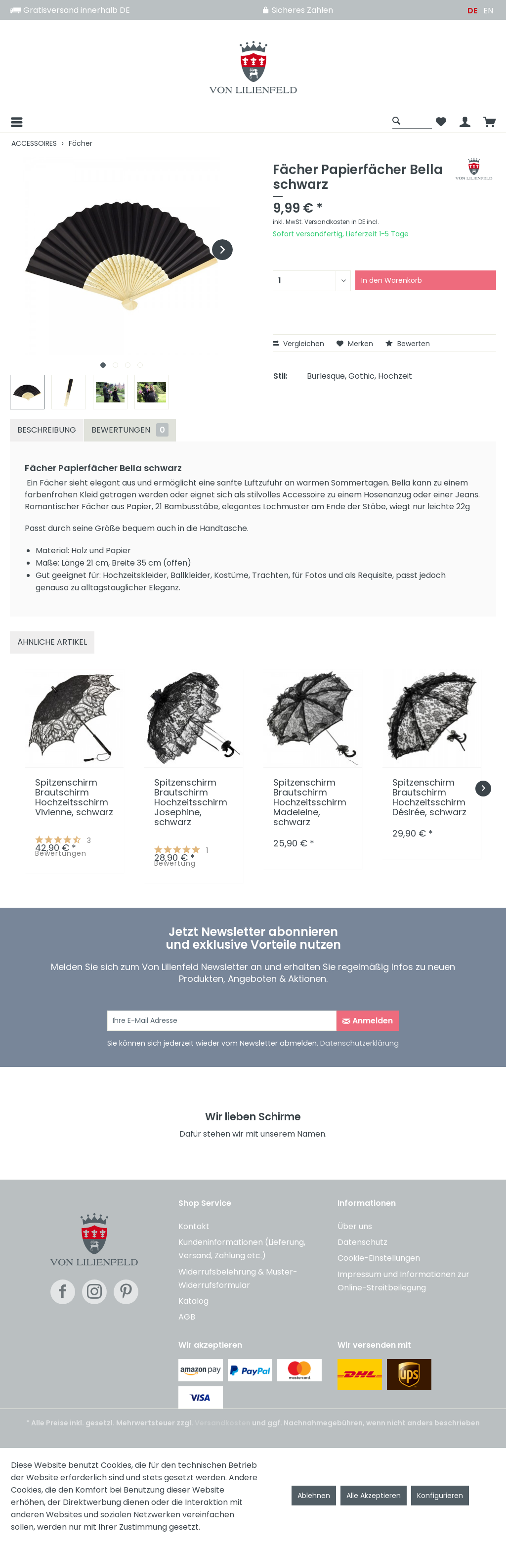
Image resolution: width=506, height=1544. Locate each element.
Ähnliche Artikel (52, 642)
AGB (186, 1317)
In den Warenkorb (391, 280)
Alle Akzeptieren (373, 1495)
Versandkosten (223, 1423)
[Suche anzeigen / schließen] (412, 120)
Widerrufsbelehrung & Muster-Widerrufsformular (237, 1278)
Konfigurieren (440, 1495)
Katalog (193, 1301)
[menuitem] (198, 122)
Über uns (354, 1226)
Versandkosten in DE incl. (341, 222)
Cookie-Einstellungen (378, 1258)
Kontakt (194, 1226)
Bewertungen (130, 430)
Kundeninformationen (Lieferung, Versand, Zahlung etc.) (241, 1248)
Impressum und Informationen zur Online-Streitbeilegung (403, 1281)
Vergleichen (298, 344)
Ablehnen (313, 1495)
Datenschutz (362, 1242)
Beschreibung (46, 430)
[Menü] (16, 122)
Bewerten (407, 344)
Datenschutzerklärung (359, 1043)
